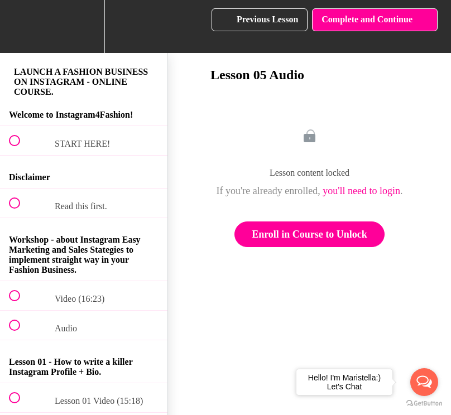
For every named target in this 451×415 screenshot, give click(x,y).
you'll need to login (361, 190)
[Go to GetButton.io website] (424, 403)
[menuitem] (83, 26)
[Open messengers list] (424, 382)
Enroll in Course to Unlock (309, 234)
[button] (20, 26)
